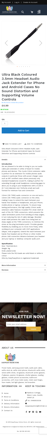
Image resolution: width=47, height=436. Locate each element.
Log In (16, 2)
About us (6, 397)
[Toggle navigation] (38, 12)
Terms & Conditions (10, 400)
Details (4, 159)
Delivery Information (10, 404)
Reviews (5, 270)
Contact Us (7, 410)
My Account (6, 2)
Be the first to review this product (12, 102)
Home (5, 393)
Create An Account (30, 2)
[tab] (23, 159)
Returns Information (10, 407)
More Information (9, 265)
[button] (6, 43)
